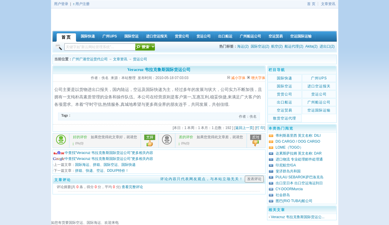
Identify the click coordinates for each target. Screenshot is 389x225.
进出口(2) (327, 46)
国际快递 (284, 78)
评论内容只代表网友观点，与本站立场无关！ (201, 179)
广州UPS (319, 78)
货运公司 (140, 59)
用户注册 (82, 4)
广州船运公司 (319, 102)
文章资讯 (328, 4)
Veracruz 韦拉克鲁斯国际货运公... (298, 217)
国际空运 (284, 86)
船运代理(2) (294, 46)
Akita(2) (311, 46)
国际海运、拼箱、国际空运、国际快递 (105, 165)
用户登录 (61, 4)
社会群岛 (283, 195)
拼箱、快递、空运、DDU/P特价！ (102, 171)
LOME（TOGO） (289, 147)
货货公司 (284, 94)
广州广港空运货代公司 (90, 59)
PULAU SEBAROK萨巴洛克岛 (299, 177)
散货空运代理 (284, 118)
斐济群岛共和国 (288, 171)
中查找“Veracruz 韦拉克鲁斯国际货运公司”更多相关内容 (103, 153)
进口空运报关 (319, 86)
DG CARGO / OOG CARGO (298, 141)
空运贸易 (284, 110)
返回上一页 (244, 128)
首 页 (311, 4)
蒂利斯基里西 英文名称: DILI (298, 135)
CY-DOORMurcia (289, 189)
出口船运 (284, 102)
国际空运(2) (260, 46)
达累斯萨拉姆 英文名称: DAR (299, 153)
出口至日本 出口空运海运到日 (299, 183)
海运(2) (243, 46)
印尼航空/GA (286, 165)
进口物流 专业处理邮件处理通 (299, 159)
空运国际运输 (319, 110)
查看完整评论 (132, 187)
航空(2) (277, 46)
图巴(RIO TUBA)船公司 (294, 201)
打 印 (260, 128)
